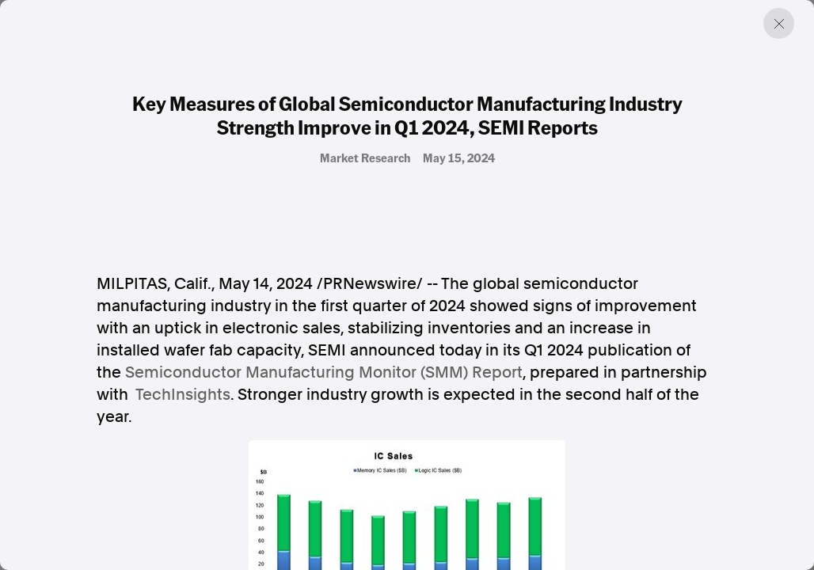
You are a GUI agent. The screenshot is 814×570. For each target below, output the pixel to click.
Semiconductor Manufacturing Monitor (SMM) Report (324, 372)
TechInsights (182, 394)
